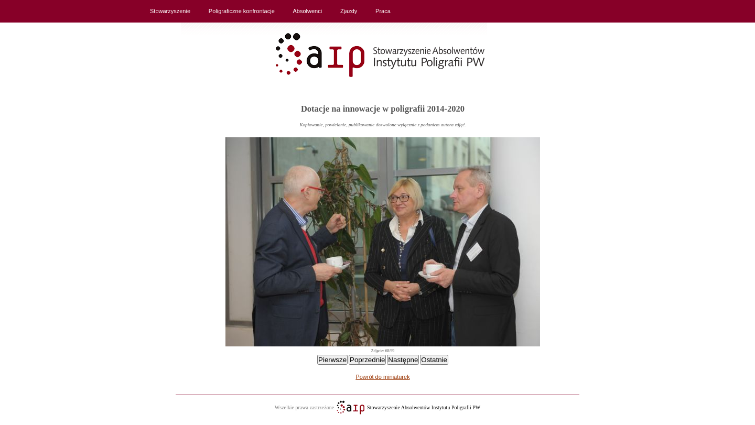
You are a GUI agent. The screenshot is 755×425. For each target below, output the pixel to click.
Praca (383, 11)
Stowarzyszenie (170, 11)
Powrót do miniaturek (382, 377)
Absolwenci (307, 11)
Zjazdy (348, 11)
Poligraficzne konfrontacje (242, 11)
